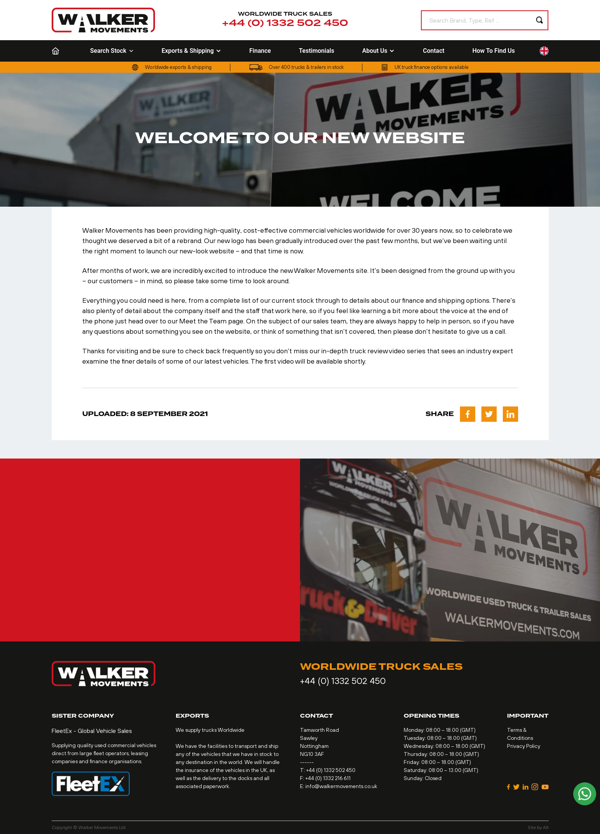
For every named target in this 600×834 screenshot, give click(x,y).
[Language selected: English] (544, 51)
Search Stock (112, 50)
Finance (260, 50)
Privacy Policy (523, 746)
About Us (378, 50)
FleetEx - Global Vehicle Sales (92, 730)
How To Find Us (493, 50)
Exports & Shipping (191, 50)
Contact (433, 50)
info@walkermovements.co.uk (341, 786)
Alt (546, 827)
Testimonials (316, 50)
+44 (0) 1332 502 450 (285, 23)
